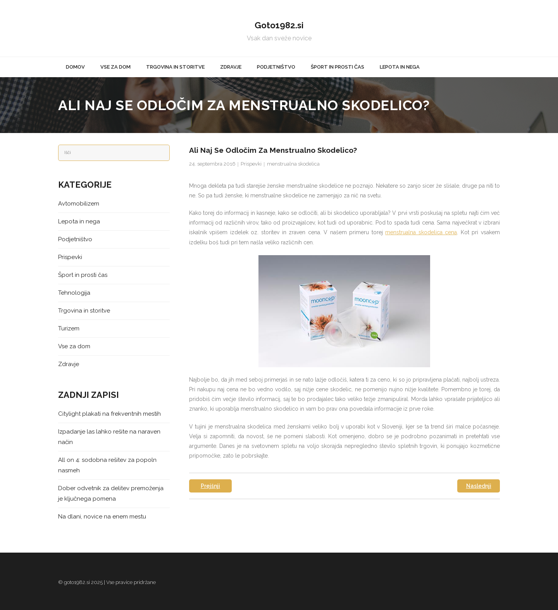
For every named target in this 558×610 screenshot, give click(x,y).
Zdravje (68, 364)
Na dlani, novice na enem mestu (102, 516)
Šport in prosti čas (82, 274)
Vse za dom (74, 346)
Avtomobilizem (78, 203)
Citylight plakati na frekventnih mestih (109, 413)
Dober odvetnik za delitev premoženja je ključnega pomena (111, 493)
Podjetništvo (75, 239)
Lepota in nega (79, 221)
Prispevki (251, 164)
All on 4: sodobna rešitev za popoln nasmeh (107, 465)
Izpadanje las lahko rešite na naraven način (109, 437)
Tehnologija (74, 292)
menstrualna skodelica (293, 164)
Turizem (68, 328)
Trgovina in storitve (84, 310)
